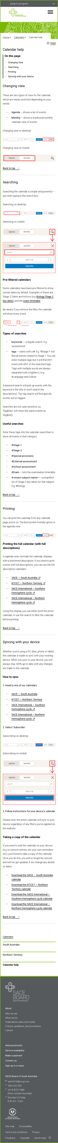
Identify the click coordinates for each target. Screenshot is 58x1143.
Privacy (36, 1132)
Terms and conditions (16, 1132)
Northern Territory (12, 954)
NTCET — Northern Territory (27, 583)
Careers (9, 1030)
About (8, 1008)
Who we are (11, 1013)
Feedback (10, 1138)
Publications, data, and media (20, 1022)
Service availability (14, 1050)
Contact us (11, 1060)
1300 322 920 (15, 1085)
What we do (11, 1017)
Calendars (19, 37)
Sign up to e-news (14, 1065)
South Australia (11, 944)
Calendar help (11, 964)
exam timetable (31, 300)
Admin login (42, 1137)
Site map (9, 1126)
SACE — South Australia (24, 577)
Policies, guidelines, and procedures (23, 1026)
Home (6, 37)
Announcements (13, 1045)
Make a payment (13, 1055)
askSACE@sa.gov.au (18, 1081)
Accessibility (25, 1126)
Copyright (25, 1138)
